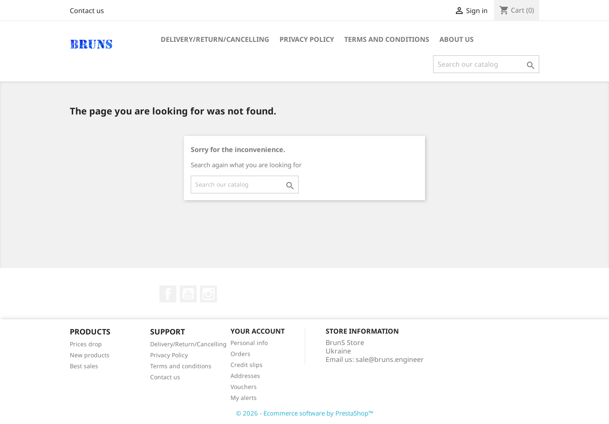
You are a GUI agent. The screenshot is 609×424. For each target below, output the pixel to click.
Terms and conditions (386, 39)
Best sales (84, 366)
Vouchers (243, 387)
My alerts (243, 398)
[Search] (486, 64)
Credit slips (246, 365)
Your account (257, 331)
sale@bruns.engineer (390, 359)
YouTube (188, 293)
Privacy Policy (307, 39)
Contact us (87, 10)
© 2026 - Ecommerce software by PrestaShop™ (304, 413)
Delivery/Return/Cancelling (215, 39)
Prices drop (86, 344)
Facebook (167, 293)
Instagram (208, 293)
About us (456, 39)
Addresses (245, 376)
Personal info (249, 343)
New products (90, 355)
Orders (240, 354)
